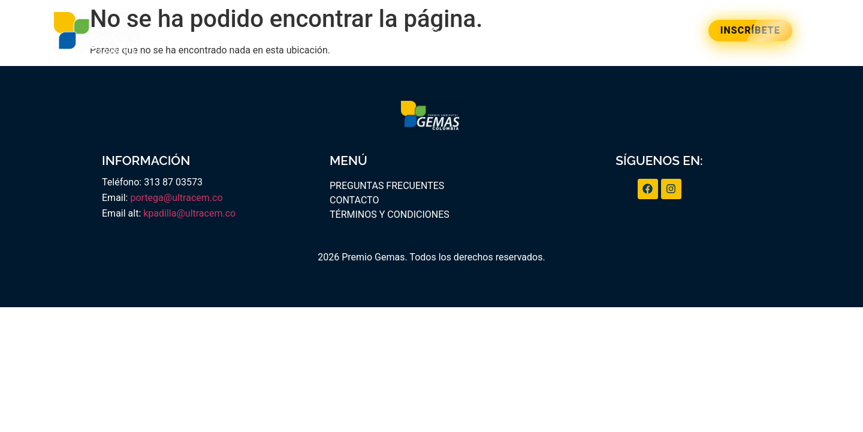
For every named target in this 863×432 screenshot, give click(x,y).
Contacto (611, 32)
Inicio (242, 32)
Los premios (305, 32)
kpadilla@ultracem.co (189, 213)
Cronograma (458, 32)
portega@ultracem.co (176, 197)
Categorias (382, 32)
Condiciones (539, 32)
